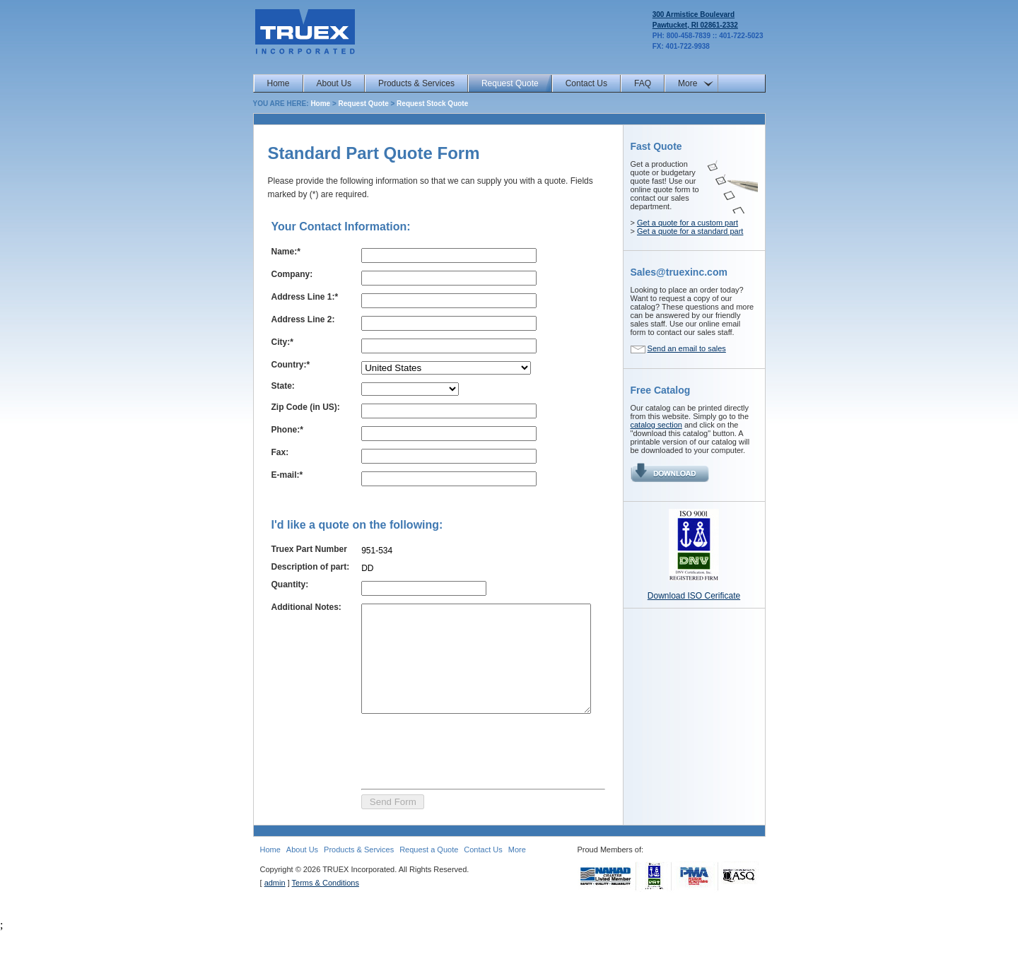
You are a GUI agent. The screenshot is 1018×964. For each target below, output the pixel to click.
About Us (334, 83)
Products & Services (416, 83)
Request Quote (510, 83)
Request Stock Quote (432, 103)
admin (275, 915)
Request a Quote (428, 882)
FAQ (642, 83)
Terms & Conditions (325, 915)
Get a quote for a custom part (687, 222)
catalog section (656, 425)
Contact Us (586, 83)
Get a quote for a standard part (690, 231)
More (687, 83)
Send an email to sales (687, 348)
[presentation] (456, 781)
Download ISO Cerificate (694, 596)
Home (278, 83)
